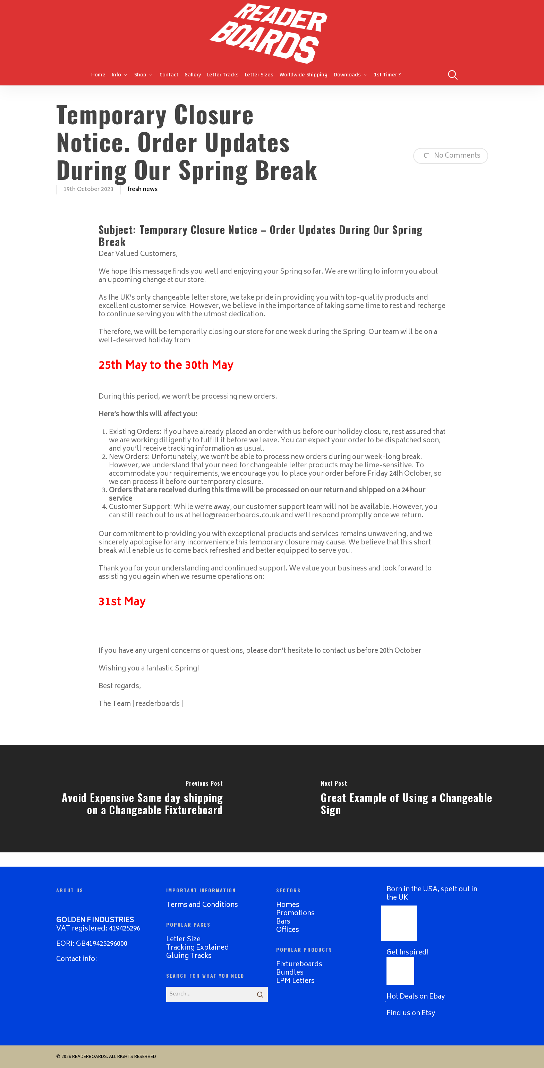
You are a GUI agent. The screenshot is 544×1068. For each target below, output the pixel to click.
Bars (283, 922)
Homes (287, 905)
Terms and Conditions (202, 905)
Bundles (290, 973)
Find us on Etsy (410, 1013)
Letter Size (183, 939)
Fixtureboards (299, 964)
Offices (287, 930)
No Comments (451, 156)
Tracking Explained (197, 948)
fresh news (143, 189)
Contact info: (76, 959)
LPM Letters (295, 981)
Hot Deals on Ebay (415, 997)
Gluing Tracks (189, 956)
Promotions (295, 913)
